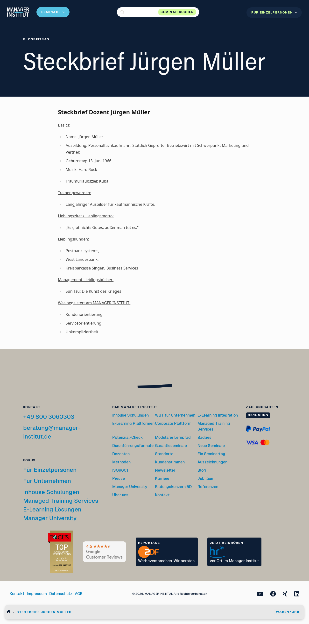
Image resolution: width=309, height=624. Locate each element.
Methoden (121, 462)
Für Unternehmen (47, 481)
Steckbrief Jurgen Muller (44, 612)
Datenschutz (60, 593)
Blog (201, 470)
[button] (158, 12)
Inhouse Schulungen (51, 492)
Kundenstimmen (170, 462)
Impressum (37, 593)
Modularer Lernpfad (173, 437)
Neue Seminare (211, 445)
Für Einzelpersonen (50, 470)
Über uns (120, 495)
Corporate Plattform (173, 423)
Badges (204, 437)
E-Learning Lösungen (52, 509)
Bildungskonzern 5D (173, 486)
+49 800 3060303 (48, 416)
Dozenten (121, 454)
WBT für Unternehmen (175, 415)
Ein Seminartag (211, 454)
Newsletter (165, 470)
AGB (79, 593)
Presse (118, 478)
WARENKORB (287, 612)
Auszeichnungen (212, 462)
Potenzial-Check (127, 437)
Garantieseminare (171, 445)
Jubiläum (205, 478)
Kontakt (162, 495)
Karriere (162, 478)
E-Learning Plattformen (133, 423)
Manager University (50, 518)
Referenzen (207, 486)
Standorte (164, 454)
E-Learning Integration (217, 415)
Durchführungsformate (133, 445)
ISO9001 (120, 470)
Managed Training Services (60, 500)
